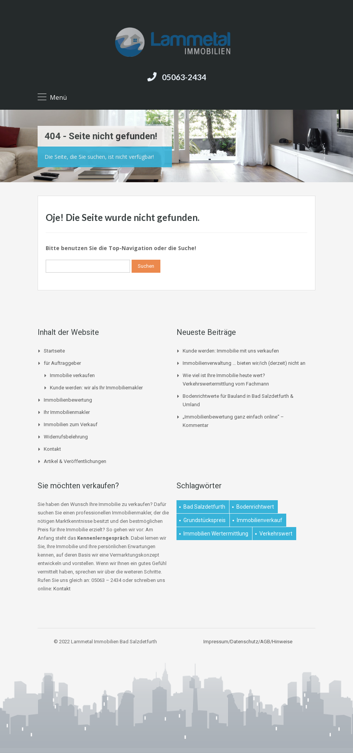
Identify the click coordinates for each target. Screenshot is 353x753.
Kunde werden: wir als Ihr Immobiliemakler (96, 388)
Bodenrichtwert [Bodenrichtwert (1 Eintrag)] (255, 507)
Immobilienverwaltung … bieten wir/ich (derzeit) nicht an (244, 363)
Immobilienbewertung (68, 400)
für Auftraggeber (62, 363)
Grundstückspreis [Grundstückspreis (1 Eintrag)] (204, 520)
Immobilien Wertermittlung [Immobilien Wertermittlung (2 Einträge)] (215, 534)
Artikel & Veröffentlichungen (75, 461)
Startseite (54, 351)
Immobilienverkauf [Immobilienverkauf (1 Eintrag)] (259, 520)
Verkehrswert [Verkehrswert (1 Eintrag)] (275, 534)
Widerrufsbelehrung (66, 437)
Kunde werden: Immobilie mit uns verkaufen (231, 351)
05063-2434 (184, 77)
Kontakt (52, 449)
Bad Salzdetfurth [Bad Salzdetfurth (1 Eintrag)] (204, 507)
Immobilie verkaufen (72, 375)
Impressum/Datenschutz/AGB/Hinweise (247, 641)
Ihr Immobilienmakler (67, 412)
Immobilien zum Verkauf (70, 424)
